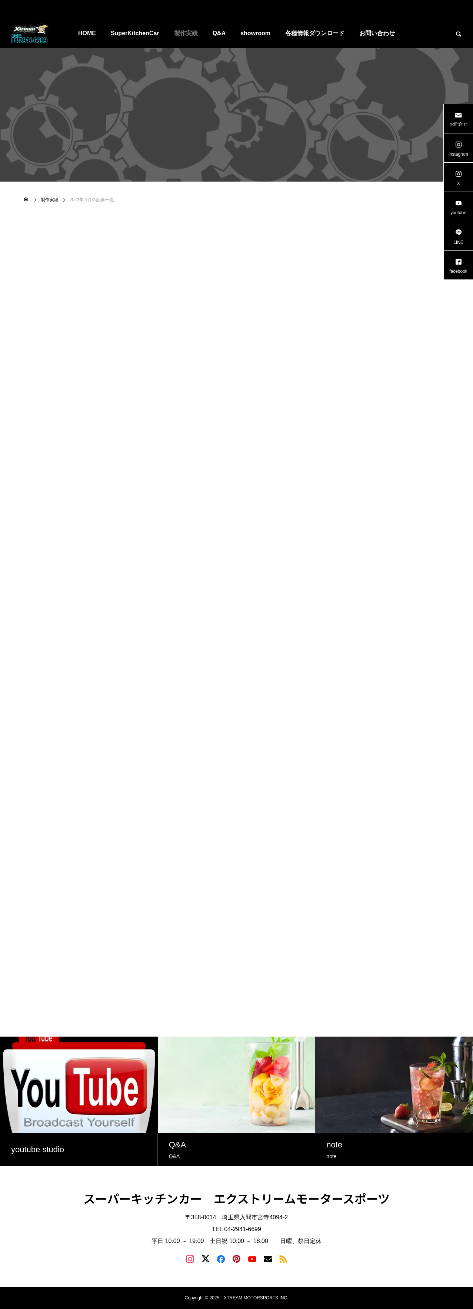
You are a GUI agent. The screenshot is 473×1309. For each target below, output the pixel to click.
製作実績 (186, 33)
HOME (87, 33)
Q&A (219, 33)
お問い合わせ (377, 33)
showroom (255, 33)
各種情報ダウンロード (314, 33)
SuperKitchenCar (135, 33)
